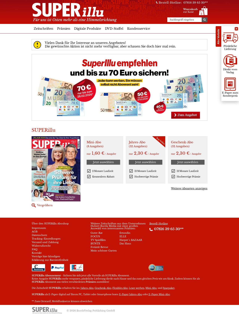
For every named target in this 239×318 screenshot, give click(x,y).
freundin (125, 232)
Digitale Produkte (87, 28)
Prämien (63, 28)
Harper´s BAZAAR (131, 240)
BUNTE (95, 243)
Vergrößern (45, 205)
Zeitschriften (43, 28)
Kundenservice (138, 28)
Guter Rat (97, 232)
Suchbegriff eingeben (182, 20)
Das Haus (125, 243)
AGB (35, 231)
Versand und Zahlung (45, 242)
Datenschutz (39, 235)
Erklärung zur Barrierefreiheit (50, 260)
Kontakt (37, 252)
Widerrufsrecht (41, 245)
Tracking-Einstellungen (46, 238)
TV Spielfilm (98, 240)
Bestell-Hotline (158, 223)
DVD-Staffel (114, 28)
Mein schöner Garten (104, 250)
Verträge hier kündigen (46, 256)
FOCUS (95, 236)
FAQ (34, 249)
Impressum (39, 228)
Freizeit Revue (99, 247)
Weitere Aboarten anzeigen (189, 188)
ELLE (123, 236)
